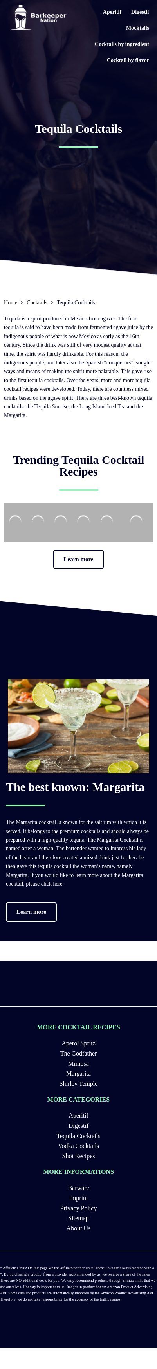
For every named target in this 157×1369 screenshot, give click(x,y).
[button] (78, 559)
